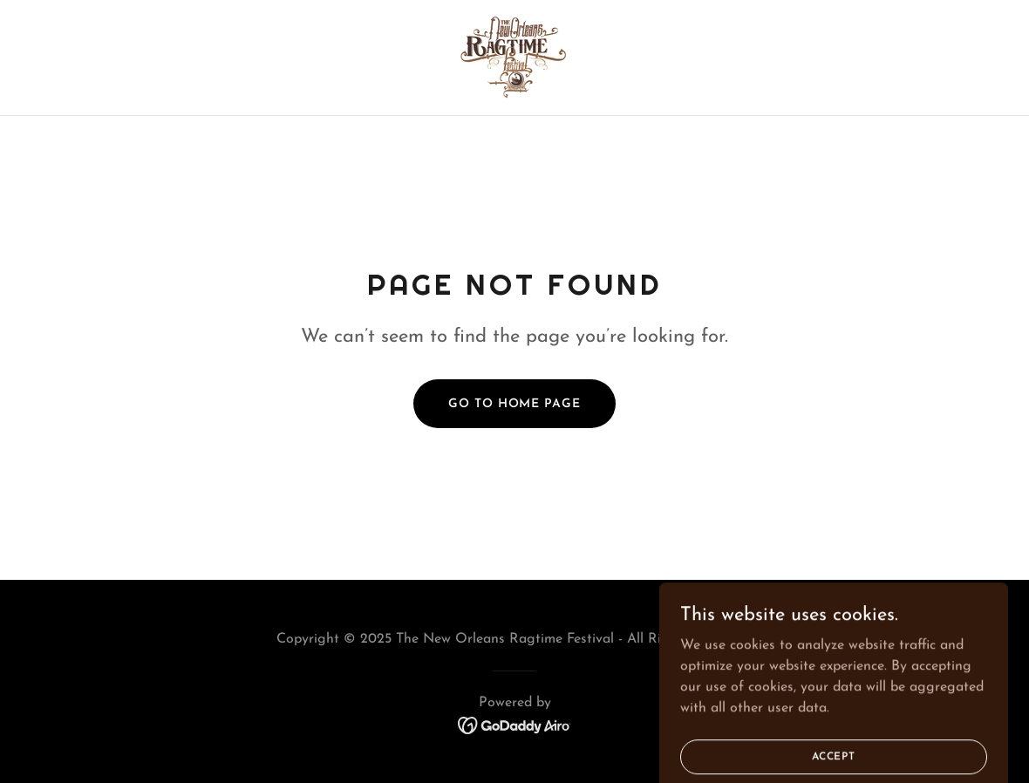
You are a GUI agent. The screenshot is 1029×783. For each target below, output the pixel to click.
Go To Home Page (514, 404)
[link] (514, 57)
